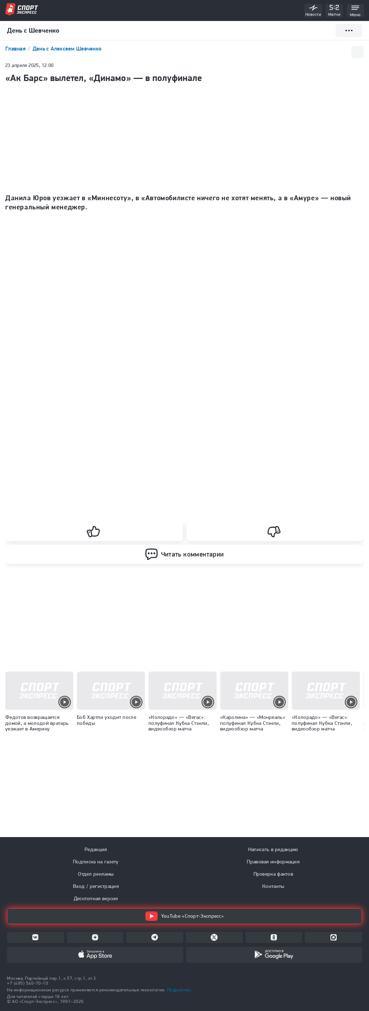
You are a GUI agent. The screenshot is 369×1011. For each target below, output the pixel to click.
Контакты (273, 886)
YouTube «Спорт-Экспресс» (184, 916)
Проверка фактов (273, 874)
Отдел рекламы (95, 874)
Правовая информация (273, 861)
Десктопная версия (96, 898)
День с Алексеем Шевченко (67, 48)
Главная (16, 48)
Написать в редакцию (273, 849)
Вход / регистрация (96, 886)
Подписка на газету (95, 861)
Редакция (96, 849)
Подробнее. (179, 989)
